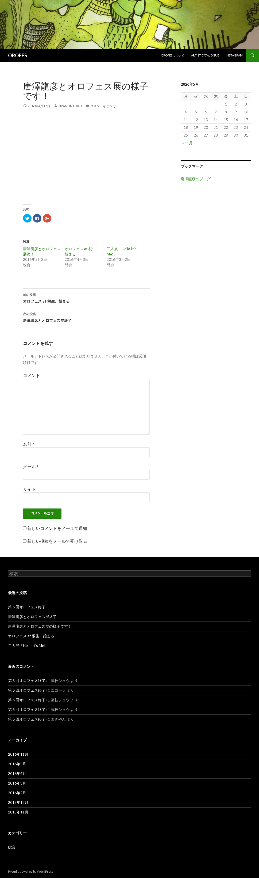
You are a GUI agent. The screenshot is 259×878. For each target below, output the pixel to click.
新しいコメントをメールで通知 (57, 528)
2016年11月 (18, 754)
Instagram (234, 55)
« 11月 (187, 143)
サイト (29, 489)
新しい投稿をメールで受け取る (57, 541)
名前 (28, 444)
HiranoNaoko (70, 106)
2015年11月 (18, 812)
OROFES (17, 55)
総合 (12, 847)
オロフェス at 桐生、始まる (86, 297)
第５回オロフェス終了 (26, 607)
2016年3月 (17, 783)
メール (30, 466)
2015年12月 (18, 802)
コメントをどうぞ (103, 106)
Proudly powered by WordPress (30, 871)
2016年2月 (17, 792)
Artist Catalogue (205, 55)
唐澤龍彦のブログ (196, 178)
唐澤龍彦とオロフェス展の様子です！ (40, 626)
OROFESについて (172, 55)
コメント (31, 375)
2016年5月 (17, 764)
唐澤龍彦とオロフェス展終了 (86, 317)
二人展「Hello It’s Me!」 (28, 645)
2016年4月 (17, 773)
